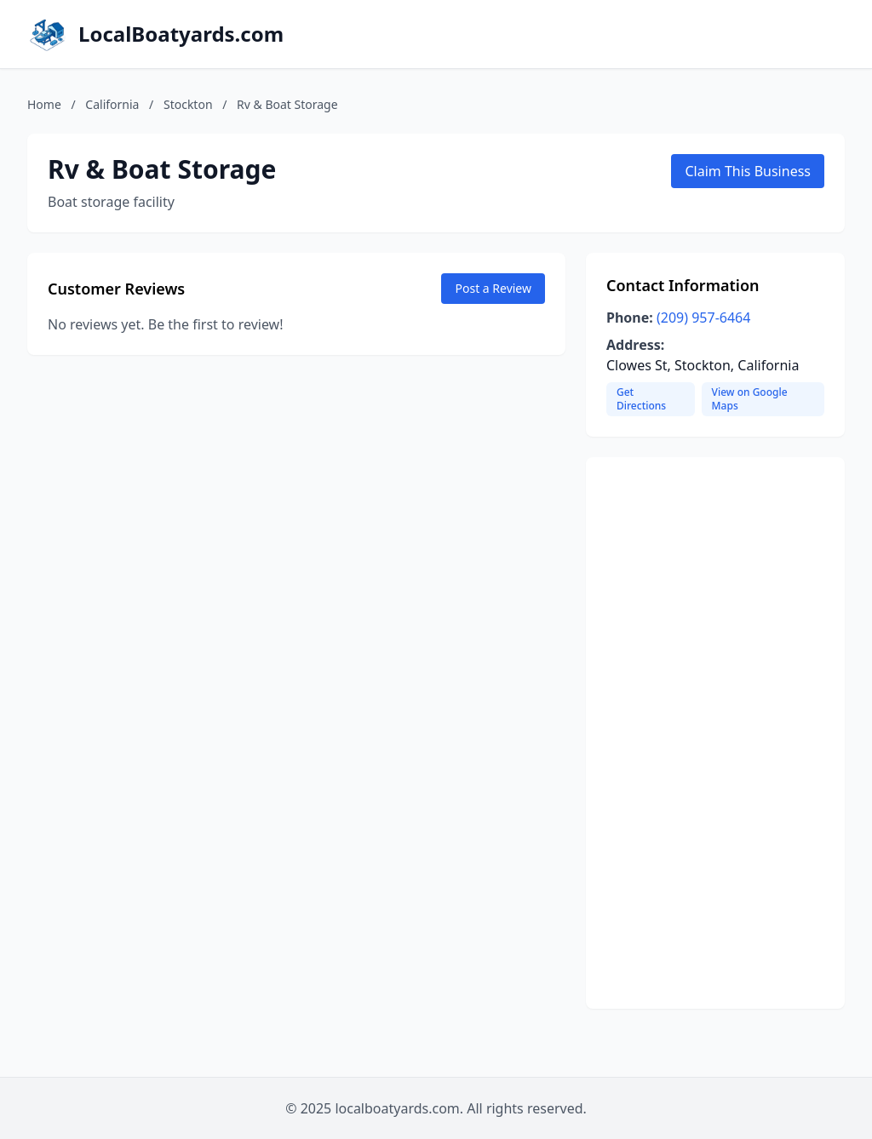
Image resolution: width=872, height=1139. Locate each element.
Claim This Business (748, 171)
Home (44, 104)
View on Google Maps (750, 399)
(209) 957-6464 (703, 317)
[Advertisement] (715, 733)
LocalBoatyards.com (181, 34)
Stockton (188, 104)
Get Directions (641, 399)
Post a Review (493, 288)
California (112, 104)
